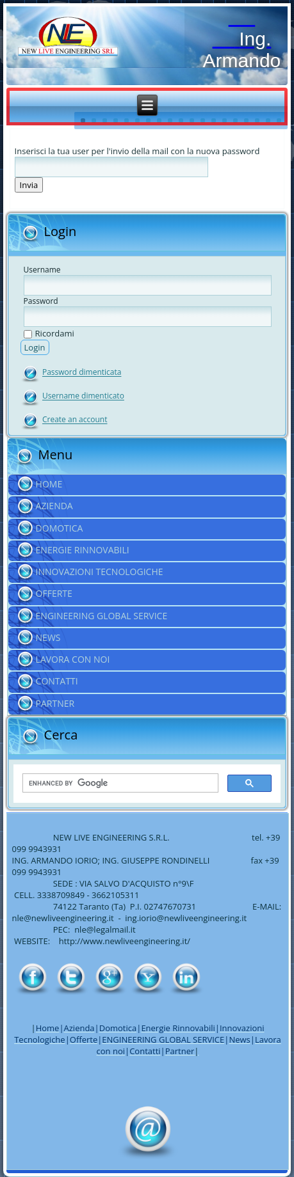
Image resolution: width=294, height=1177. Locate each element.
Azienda (54, 506)
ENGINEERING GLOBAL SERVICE (102, 616)
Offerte (54, 593)
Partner (55, 703)
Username (42, 269)
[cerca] (119, 783)
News (48, 637)
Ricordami (49, 333)
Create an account (75, 420)
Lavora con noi (73, 659)
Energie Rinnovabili (82, 550)
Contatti (57, 681)
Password (41, 301)
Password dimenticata (81, 372)
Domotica (59, 528)
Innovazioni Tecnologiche (99, 571)
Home (49, 484)
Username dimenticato (83, 396)
